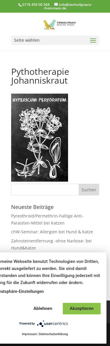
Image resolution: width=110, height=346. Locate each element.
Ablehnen (42, 308)
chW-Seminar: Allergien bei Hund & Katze (52, 231)
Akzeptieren (82, 308)
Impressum (29, 334)
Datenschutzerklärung (53, 334)
